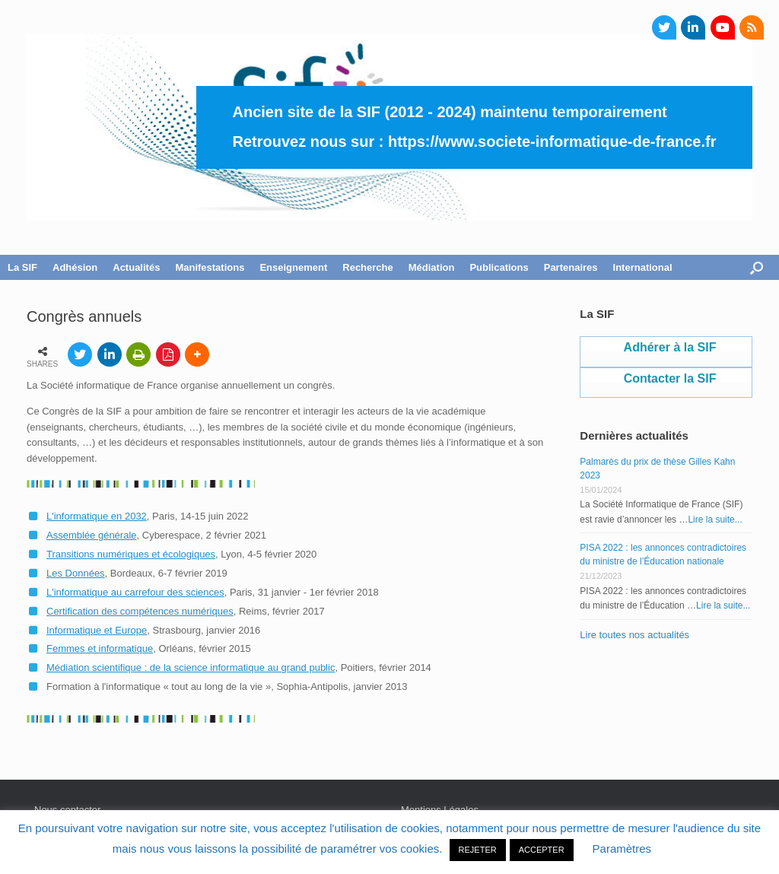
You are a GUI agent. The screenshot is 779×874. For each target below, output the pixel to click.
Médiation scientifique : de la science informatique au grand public (190, 667)
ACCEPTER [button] (541, 849)
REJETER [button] (478, 849)
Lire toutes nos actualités (634, 634)
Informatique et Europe (96, 630)
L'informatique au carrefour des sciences (135, 592)
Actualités (136, 267)
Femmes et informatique (99, 648)
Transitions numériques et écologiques (130, 554)
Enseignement (293, 267)
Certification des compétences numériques (140, 611)
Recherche (367, 267)
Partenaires (571, 267)
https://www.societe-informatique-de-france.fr (552, 141)
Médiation (432, 267)
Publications (498, 267)
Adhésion (74, 267)
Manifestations (209, 267)
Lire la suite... (715, 519)
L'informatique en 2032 (96, 516)
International (642, 267)
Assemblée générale (91, 535)
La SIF (22, 267)
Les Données (75, 573)
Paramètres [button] (622, 848)
